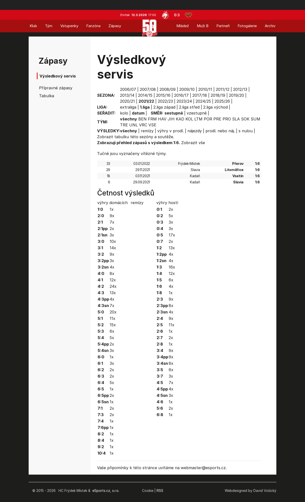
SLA (236, 118)
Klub (33, 25)
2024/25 (203, 101)
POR (208, 118)
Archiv (270, 25)
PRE (217, 118)
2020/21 (127, 101)
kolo (124, 113)
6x (112, 331)
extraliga (128, 107)
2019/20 (236, 95)
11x (112, 318)
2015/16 (163, 95)
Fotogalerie (247, 25)
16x (172, 267)
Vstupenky (69, 25)
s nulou (246, 130)
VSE (152, 124)
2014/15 (145, 95)
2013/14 (127, 95)
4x (112, 267)
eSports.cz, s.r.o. (105, 490)
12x (113, 279)
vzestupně (197, 113)
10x (113, 241)
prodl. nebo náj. (220, 130)
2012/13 (240, 89)
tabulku (121, 136)
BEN (142, 118)
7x (112, 222)
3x (112, 234)
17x (172, 234)
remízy (147, 130)
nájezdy (194, 130)
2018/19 (218, 95)
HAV (162, 118)
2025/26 (222, 101)
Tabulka (46, 95)
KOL (189, 118)
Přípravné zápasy (55, 87)
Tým (48, 25)
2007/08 (148, 89)
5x (112, 337)
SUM (255, 118)
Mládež (182, 25)
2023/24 (184, 101)
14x (113, 247)
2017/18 (199, 95)
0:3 (177, 15)
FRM (152, 118)
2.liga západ (164, 107)
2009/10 (187, 89)
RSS (160, 490)
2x (112, 228)
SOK (245, 118)
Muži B (202, 25)
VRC (143, 124)
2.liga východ (215, 107)
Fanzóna (93, 25)
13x (113, 292)
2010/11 (205, 89)
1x (112, 209)
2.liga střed (189, 107)
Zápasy (114, 25)
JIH (171, 118)
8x (112, 273)
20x (113, 311)
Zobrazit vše (193, 142)
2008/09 (168, 89)
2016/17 (181, 95)
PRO (227, 118)
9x (112, 215)
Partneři (223, 25)
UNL (133, 124)
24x (113, 286)
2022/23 (165, 101)
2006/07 (128, 89)
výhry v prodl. (170, 130)
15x (113, 324)
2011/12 (222, 89)
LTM (198, 118)
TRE (124, 124)
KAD (180, 118)
